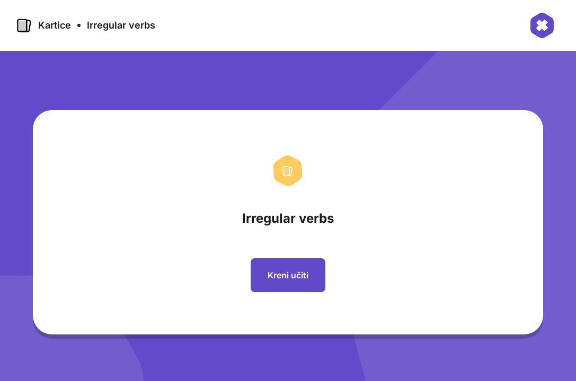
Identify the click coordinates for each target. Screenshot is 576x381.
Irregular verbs (121, 25)
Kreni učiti (288, 275)
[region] (292, 226)
